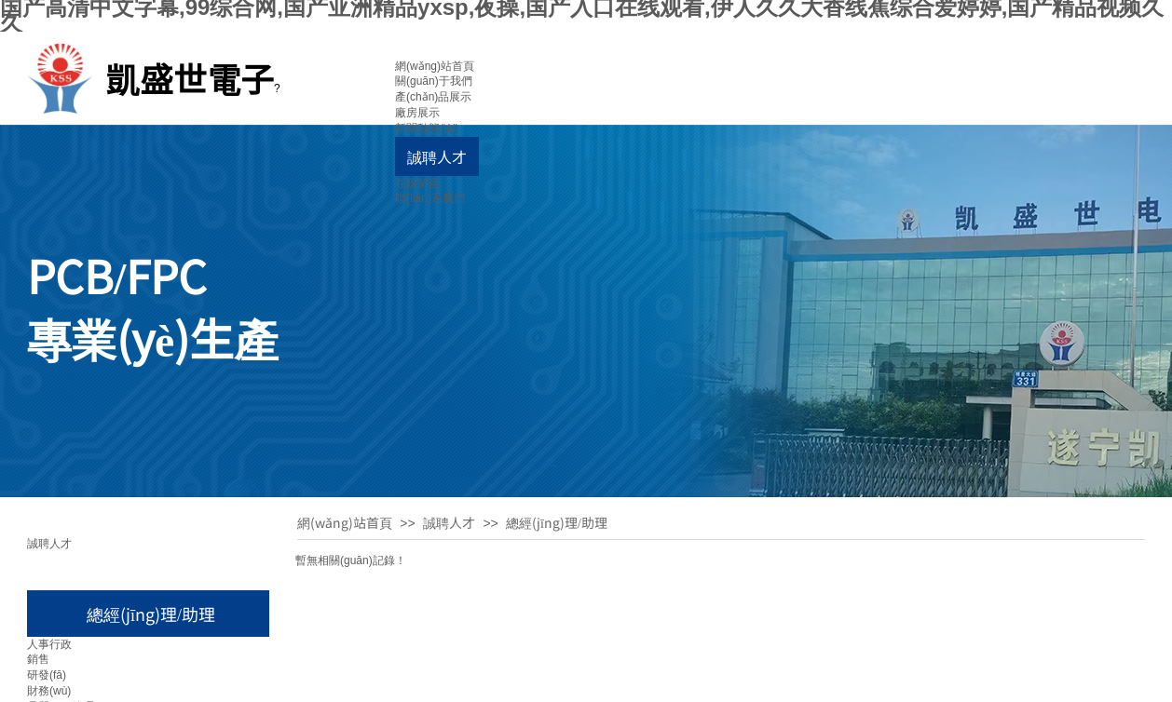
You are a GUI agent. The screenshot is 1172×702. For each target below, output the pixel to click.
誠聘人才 (437, 156)
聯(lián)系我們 (430, 198)
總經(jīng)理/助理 (556, 522)
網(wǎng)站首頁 (434, 66)
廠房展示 (417, 112)
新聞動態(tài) (427, 128)
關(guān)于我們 (433, 81)
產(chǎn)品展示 (433, 96)
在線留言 (417, 183)
